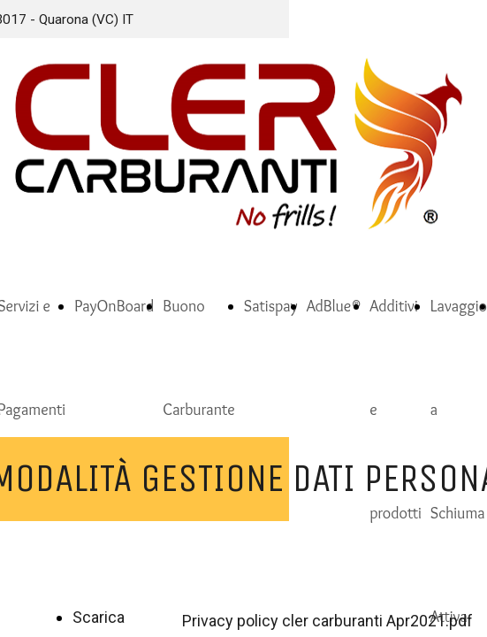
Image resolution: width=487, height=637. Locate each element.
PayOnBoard (114, 306)
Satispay (271, 306)
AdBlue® (334, 306)
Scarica (98, 617)
